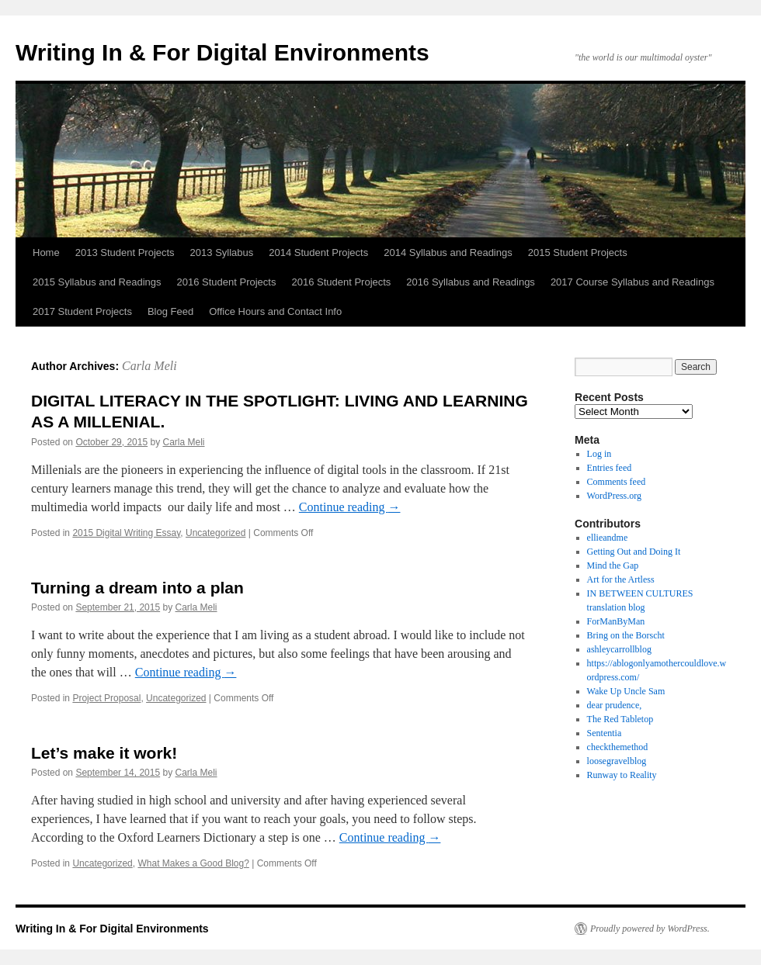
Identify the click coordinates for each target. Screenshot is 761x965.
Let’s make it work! (104, 753)
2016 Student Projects (226, 282)
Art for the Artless (621, 579)
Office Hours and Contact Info (275, 311)
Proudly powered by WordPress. (650, 928)
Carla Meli (149, 365)
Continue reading (350, 507)
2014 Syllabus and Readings (448, 252)
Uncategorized (215, 532)
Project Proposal (106, 698)
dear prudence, (614, 705)
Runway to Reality (622, 775)
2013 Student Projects (125, 252)
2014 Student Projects (318, 252)
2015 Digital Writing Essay (126, 532)
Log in (599, 453)
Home (46, 252)
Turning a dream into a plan (137, 588)
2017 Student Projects (82, 311)
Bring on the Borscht (626, 635)
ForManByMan (616, 621)
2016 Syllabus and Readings (470, 282)
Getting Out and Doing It (634, 551)
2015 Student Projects (577, 252)
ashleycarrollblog (619, 649)
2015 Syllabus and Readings (97, 282)
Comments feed (616, 481)
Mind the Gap (613, 565)
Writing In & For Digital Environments (222, 52)
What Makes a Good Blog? (192, 863)
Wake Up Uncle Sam (626, 691)
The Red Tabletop (620, 719)
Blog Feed (170, 311)
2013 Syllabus (222, 252)
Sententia (604, 733)
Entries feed (609, 467)
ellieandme (607, 537)
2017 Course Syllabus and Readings (632, 282)
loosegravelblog (617, 761)
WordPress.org (614, 495)
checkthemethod (617, 747)
